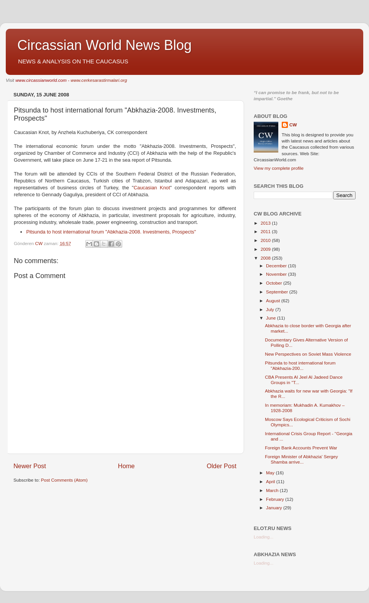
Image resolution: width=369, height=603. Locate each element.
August (273, 300)
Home (126, 465)
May (271, 472)
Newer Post (29, 465)
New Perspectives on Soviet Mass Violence (308, 353)
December (277, 265)
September (277, 291)
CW (293, 124)
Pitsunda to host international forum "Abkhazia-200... (300, 365)
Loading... (263, 536)
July (270, 309)
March (273, 490)
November (277, 274)
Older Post (221, 465)
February (275, 499)
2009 (266, 249)
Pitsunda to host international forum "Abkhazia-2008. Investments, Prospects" (111, 232)
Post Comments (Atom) (64, 479)
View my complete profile (279, 168)
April (271, 481)
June (271, 317)
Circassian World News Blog (104, 45)
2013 (266, 222)
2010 (266, 240)
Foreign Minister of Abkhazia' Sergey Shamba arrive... (301, 459)
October (274, 282)
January (274, 507)
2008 (266, 257)
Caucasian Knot (152, 188)
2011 (266, 231)
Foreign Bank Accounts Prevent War (301, 447)
